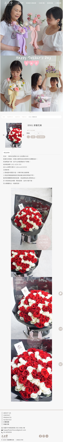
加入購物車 (40, 137)
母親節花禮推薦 (31, 3)
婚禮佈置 (50, 3)
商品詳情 (7, 153)
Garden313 (7, 420)
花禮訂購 (42, 3)
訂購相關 (58, 3)
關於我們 (20, 3)
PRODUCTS (7, 417)
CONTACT (6, 415)
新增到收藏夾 (28, 136)
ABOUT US (7, 413)
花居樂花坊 (10, 117)
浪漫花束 (17, 117)
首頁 (4, 117)
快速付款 (6, 424)
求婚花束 (24, 117)
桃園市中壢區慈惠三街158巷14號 (14, 428)
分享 (33, 137)
